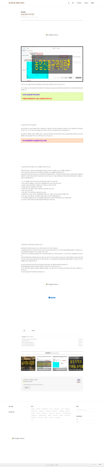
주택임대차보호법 (67, 413)
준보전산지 (34, 417)
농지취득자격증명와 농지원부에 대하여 (29, 339)
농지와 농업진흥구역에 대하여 (27, 342)
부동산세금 (34, 415)
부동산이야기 (34, 411)
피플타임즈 (42, 411)
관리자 (57, 465)
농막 (51, 409)
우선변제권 (57, 417)
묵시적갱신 (55, 415)
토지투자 (39, 413)
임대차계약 (54, 411)
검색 (94, 410)
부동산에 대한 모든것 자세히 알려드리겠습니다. (33, 384)
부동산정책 (57, 409)
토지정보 (39, 409)
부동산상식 (52, 413)
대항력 (49, 415)
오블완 (33, 409)
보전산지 (68, 411)
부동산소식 (58, 413)
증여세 (33, 413)
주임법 (61, 415)
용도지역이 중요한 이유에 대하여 (28, 345)
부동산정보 (61, 411)
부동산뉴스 (45, 413)
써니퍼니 (51, 417)
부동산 (46, 417)
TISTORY (52, 465)
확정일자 (67, 409)
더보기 (32, 419)
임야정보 (48, 411)
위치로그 (86, 3)
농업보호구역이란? (25, 340)
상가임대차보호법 (42, 415)
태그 (73, 3)
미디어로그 (79, 3)
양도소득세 (67, 415)
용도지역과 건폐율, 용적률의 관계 (28, 344)
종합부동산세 (45, 409)
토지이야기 (24, 336)
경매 (62, 409)
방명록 (92, 3)
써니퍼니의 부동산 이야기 (16, 3)
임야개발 (40, 417)
